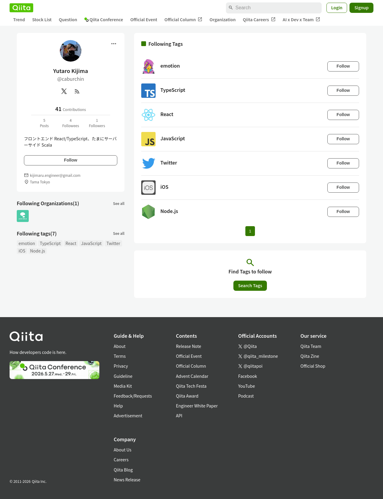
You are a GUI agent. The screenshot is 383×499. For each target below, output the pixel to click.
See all (118, 203)
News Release (127, 480)
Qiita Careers (259, 19)
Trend (19, 19)
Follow (70, 160)
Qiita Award (187, 396)
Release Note (188, 346)
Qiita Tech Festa (191, 386)
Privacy (121, 366)
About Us (122, 450)
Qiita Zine (309, 356)
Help (118, 406)
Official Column (184, 19)
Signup (361, 7)
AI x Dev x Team (301, 19)
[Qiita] (21, 7)
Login (337, 7)
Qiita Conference (103, 19)
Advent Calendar (192, 376)
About (119, 346)
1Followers (97, 123)
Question (68, 19)
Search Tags (250, 285)
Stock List (41, 19)
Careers (121, 460)
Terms (120, 356)
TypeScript (50, 243)
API (179, 416)
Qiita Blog (123, 470)
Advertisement (128, 416)
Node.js (37, 251)
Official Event (143, 19)
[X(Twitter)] (64, 91)
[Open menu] (114, 44)
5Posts (44, 123)
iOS (22, 251)
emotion (27, 243)
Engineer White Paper (197, 406)
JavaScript (91, 243)
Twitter (113, 243)
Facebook (247, 376)
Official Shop (312, 366)
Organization (222, 19)
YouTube (246, 386)
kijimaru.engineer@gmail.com (55, 175)
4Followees (70, 123)
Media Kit (123, 386)
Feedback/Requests (133, 396)
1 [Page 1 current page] (250, 231)
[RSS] (77, 91)
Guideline (123, 376)
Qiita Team (310, 346)
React (71, 243)
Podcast (246, 396)
